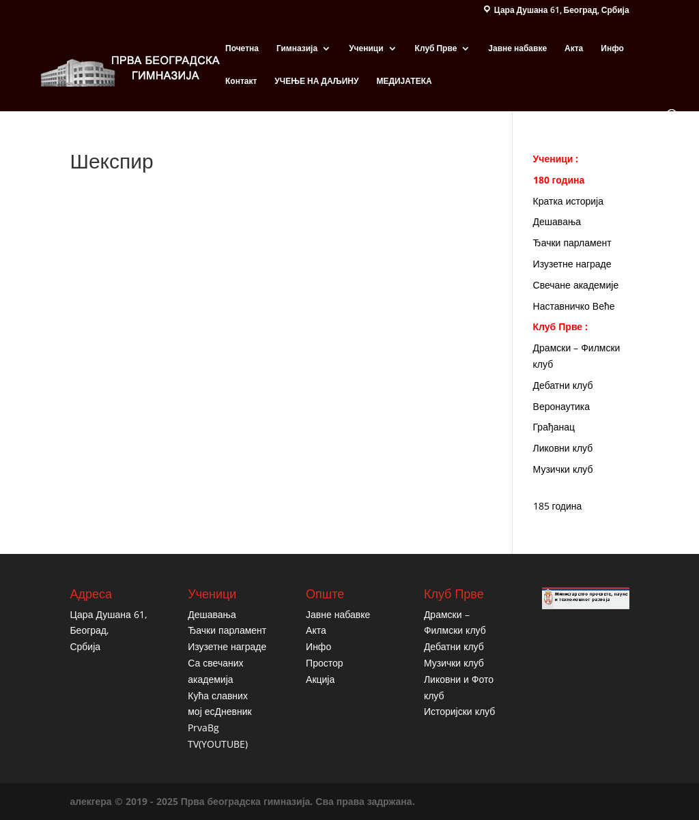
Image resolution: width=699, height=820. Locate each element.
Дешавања (557, 221)
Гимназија (296, 49)
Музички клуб (563, 469)
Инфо (612, 49)
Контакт (241, 81)
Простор (324, 662)
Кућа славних (218, 695)
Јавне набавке (517, 49)
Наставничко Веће (574, 305)
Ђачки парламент (572, 242)
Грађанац (554, 426)
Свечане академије (576, 284)
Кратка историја (568, 200)
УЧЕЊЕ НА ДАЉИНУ (316, 81)
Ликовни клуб (563, 447)
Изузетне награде (572, 263)
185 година (557, 505)
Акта (574, 49)
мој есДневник (219, 711)
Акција (320, 679)
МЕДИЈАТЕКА (403, 81)
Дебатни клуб (563, 385)
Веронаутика (561, 406)
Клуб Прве (436, 49)
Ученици (366, 49)
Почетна (242, 49)
